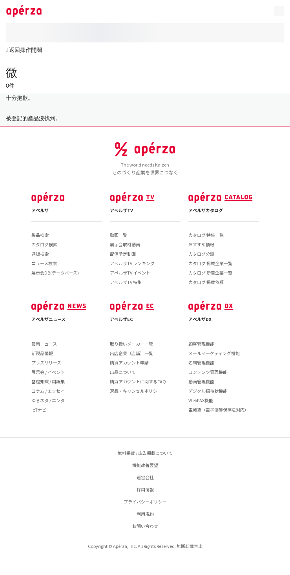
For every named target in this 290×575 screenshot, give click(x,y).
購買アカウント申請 (129, 362)
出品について (123, 372)
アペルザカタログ (205, 210)
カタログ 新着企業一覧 (210, 272)
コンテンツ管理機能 (207, 372)
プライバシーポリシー (145, 501)
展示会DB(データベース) (55, 272)
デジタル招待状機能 (207, 391)
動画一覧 (118, 235)
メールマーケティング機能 (214, 353)
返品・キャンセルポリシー (136, 391)
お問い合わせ (145, 526)
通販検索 (40, 254)
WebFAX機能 (200, 400)
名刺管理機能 (201, 362)
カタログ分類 (201, 254)
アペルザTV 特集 (126, 282)
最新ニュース (44, 344)
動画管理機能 (201, 381)
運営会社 (145, 477)
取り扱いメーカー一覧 (131, 344)
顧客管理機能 (201, 344)
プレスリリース (46, 362)
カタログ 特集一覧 (206, 235)
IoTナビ (38, 410)
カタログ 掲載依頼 (206, 282)
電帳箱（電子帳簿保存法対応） (218, 410)
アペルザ (40, 210)
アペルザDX (200, 319)
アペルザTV (121, 210)
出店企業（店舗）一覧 (131, 353)
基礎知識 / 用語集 (48, 381)
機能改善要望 (145, 465)
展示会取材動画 (125, 244)
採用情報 (145, 489)
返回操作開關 (25, 49)
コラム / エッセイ (48, 391)
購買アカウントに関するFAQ (138, 381)
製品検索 (40, 235)
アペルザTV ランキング (132, 263)
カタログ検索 (44, 244)
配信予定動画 (123, 254)
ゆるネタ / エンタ (48, 400)
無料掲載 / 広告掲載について (145, 453)
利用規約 (145, 514)
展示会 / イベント (48, 372)
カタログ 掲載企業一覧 (210, 263)
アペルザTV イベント (130, 272)
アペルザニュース (48, 319)
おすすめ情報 (201, 244)
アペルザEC (121, 319)
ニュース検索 (44, 263)
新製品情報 (42, 353)
